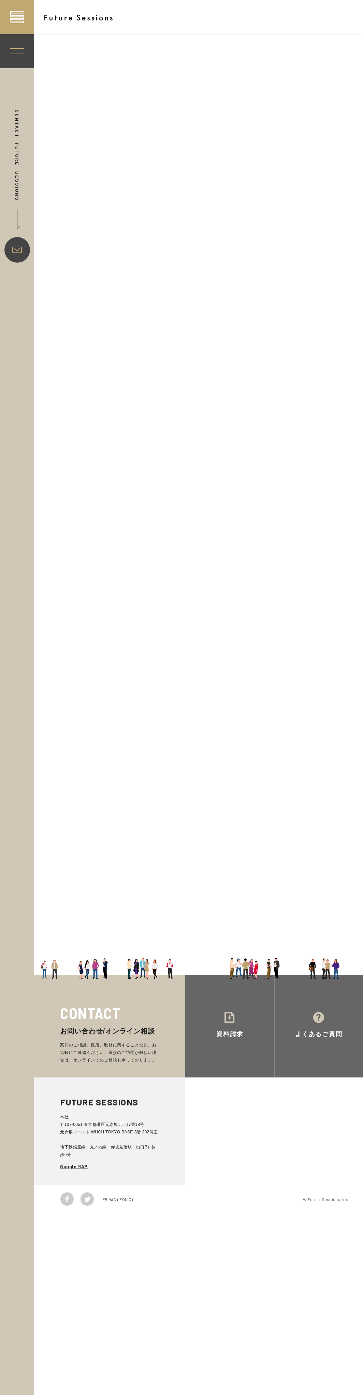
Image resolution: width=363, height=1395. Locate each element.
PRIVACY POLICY (118, 1199)
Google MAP (73, 1166)
